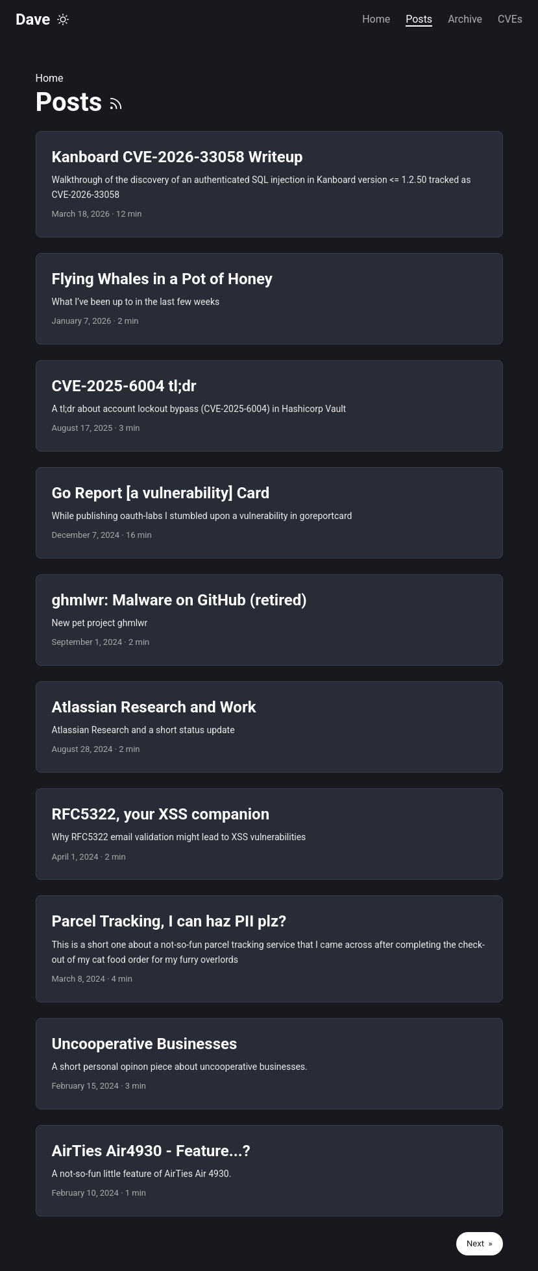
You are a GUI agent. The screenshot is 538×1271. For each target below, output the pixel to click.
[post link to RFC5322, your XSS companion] (269, 834)
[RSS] (115, 102)
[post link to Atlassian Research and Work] (269, 727)
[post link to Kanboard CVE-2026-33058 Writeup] (269, 184)
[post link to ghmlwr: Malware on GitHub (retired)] (269, 620)
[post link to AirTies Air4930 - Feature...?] (269, 1171)
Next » (479, 1243)
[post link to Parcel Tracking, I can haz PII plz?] (269, 948)
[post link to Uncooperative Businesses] (269, 1064)
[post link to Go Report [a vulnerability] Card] (269, 513)
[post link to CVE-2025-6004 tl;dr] (269, 406)
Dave (33, 19)
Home (50, 78)
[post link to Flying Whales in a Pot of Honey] (269, 299)
